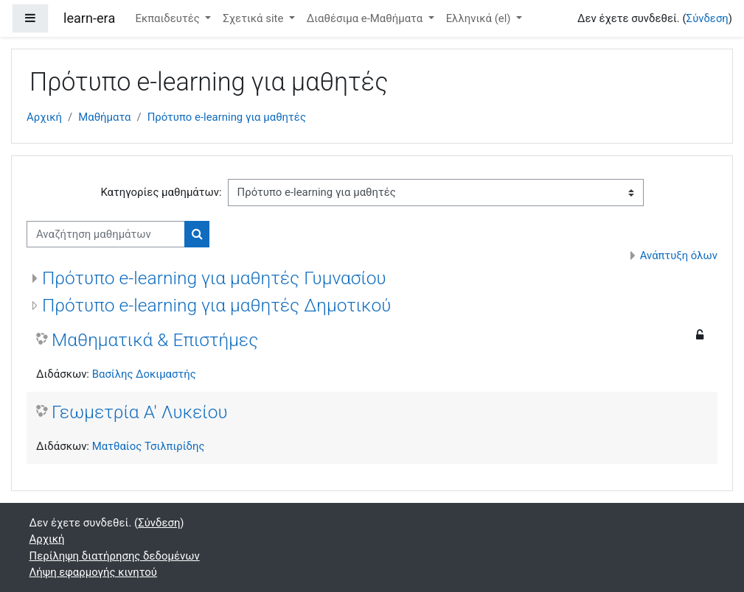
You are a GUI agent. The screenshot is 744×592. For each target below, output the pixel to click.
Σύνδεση (707, 18)
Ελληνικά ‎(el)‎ (480, 18)
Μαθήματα (104, 117)
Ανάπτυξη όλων (678, 255)
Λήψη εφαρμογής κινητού (93, 572)
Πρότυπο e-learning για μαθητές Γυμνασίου (214, 278)
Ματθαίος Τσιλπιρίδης (148, 446)
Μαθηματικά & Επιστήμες (155, 339)
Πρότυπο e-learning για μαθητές (226, 117)
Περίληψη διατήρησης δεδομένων (114, 556)
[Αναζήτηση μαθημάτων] (106, 234)
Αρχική (44, 117)
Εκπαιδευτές (168, 18)
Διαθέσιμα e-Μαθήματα (366, 18)
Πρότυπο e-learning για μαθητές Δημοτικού (216, 305)
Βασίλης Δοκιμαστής (144, 374)
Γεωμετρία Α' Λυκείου (140, 412)
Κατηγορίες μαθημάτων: (160, 192)
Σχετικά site (254, 18)
